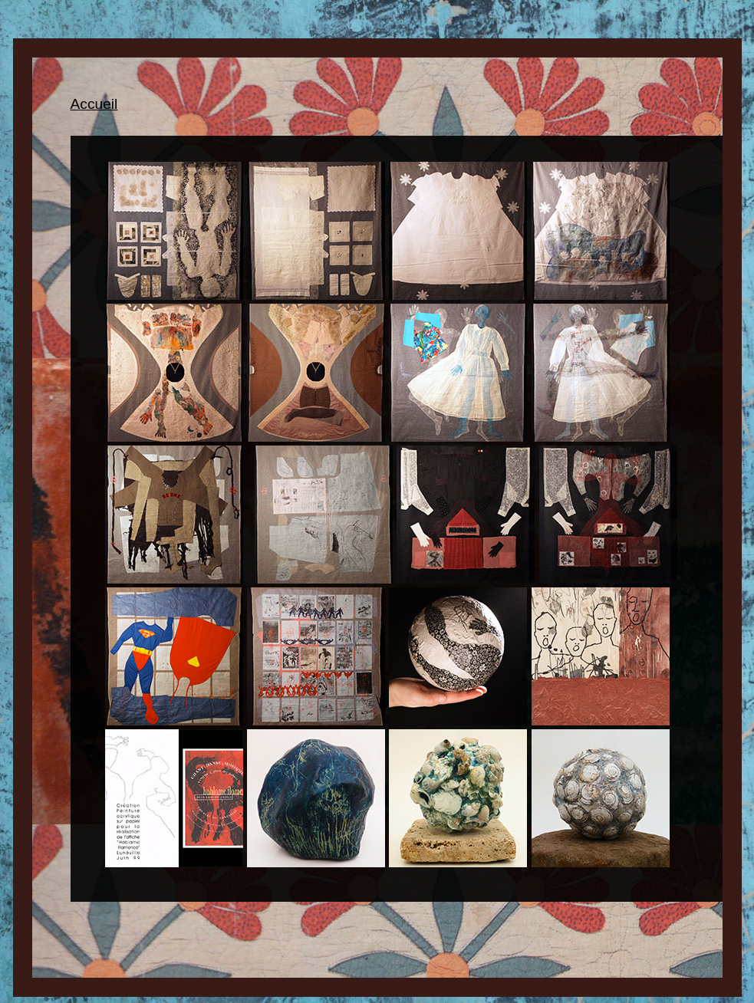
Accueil (94, 104)
